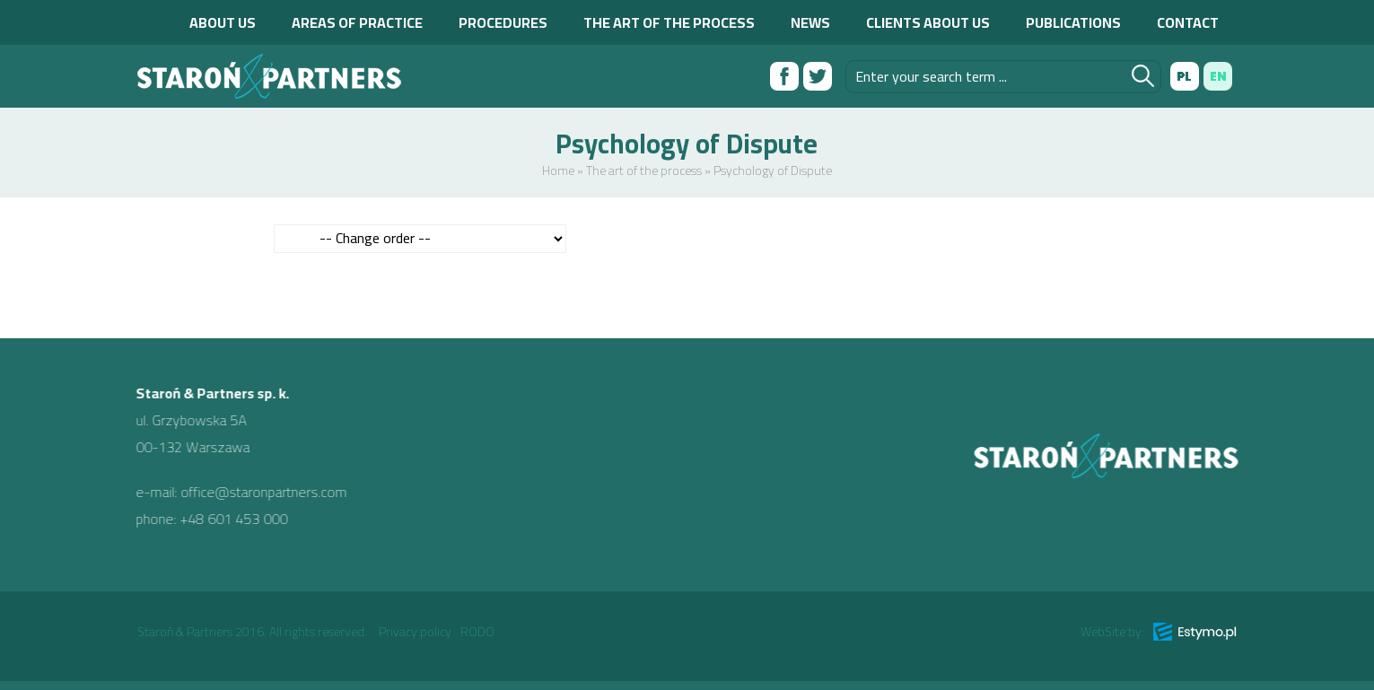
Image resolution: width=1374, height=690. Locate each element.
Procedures (503, 22)
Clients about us (928, 22)
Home (558, 170)
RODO (477, 631)
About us (222, 22)
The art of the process (669, 22)
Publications (1073, 22)
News (810, 22)
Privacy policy (415, 631)
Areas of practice (357, 22)
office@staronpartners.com (255, 491)
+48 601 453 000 (225, 518)
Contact (1188, 22)
